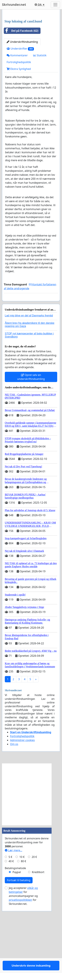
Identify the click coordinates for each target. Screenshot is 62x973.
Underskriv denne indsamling (31, 365)
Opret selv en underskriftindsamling (31, 448)
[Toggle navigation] (55, 4)
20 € (34, 928)
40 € (11, 933)
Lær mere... (13, 922)
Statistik (39, 117)
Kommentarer (17, 117)
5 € (10, 928)
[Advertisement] (31, 46)
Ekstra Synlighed (19, 131)
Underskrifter (20, 110)
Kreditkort (38, 943)
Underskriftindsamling (22, 104)
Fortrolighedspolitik (19, 124)
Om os (14, 815)
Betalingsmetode (15, 939)
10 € (22, 928)
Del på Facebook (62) (21, 93)
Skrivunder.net (14, 4)
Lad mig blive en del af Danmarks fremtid (29, 387)
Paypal (17, 943)
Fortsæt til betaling (18, 952)
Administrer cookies (22, 811)
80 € (23, 933)
